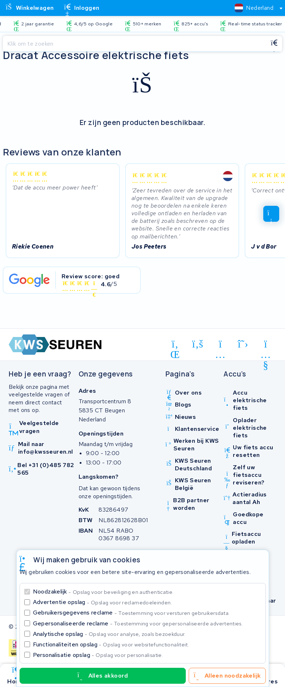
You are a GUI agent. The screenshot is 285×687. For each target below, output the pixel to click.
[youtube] (265, 345)
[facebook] (198, 344)
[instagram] (220, 345)
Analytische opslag (109, 634)
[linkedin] (175, 345)
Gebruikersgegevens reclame (131, 612)
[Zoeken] (134, 44)
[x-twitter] (243, 344)
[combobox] (255, 8)
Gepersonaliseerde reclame (138, 623)
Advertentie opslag (102, 602)
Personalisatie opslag (98, 655)
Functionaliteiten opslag (111, 644)
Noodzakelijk (103, 591)
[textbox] (254, 8)
